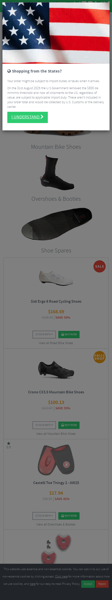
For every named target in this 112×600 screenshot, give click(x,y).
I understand (27, 103)
